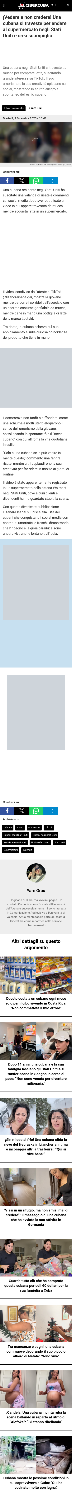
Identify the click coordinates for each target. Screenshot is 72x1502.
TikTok (48, 827)
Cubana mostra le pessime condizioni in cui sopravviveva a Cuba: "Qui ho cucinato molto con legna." (36, 1483)
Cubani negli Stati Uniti (16, 835)
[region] (36, 51)
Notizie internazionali (15, 842)
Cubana (8, 827)
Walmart (27, 849)
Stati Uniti (59, 842)
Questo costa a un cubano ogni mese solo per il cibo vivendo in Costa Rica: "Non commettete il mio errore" (36, 1003)
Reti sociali (34, 827)
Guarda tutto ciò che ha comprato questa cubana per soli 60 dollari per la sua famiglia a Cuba (36, 1286)
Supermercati (11, 849)
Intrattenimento (13, 108)
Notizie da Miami (40, 842)
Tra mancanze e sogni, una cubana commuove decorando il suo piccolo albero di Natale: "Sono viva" (36, 1351)
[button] (7, 180)
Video (20, 827)
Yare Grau (36, 108)
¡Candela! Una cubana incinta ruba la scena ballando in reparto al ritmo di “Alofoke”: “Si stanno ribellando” (36, 1417)
